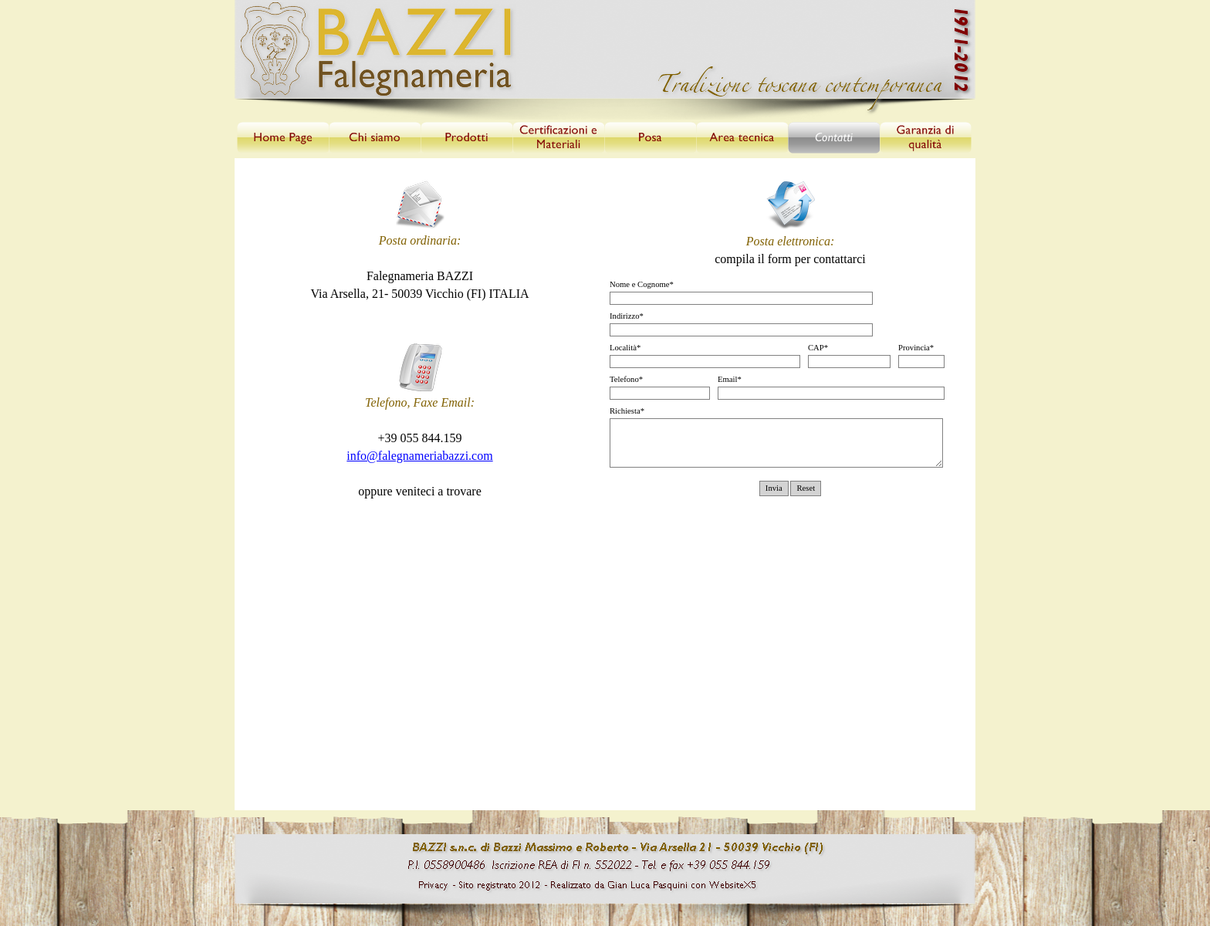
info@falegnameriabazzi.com (419, 455)
